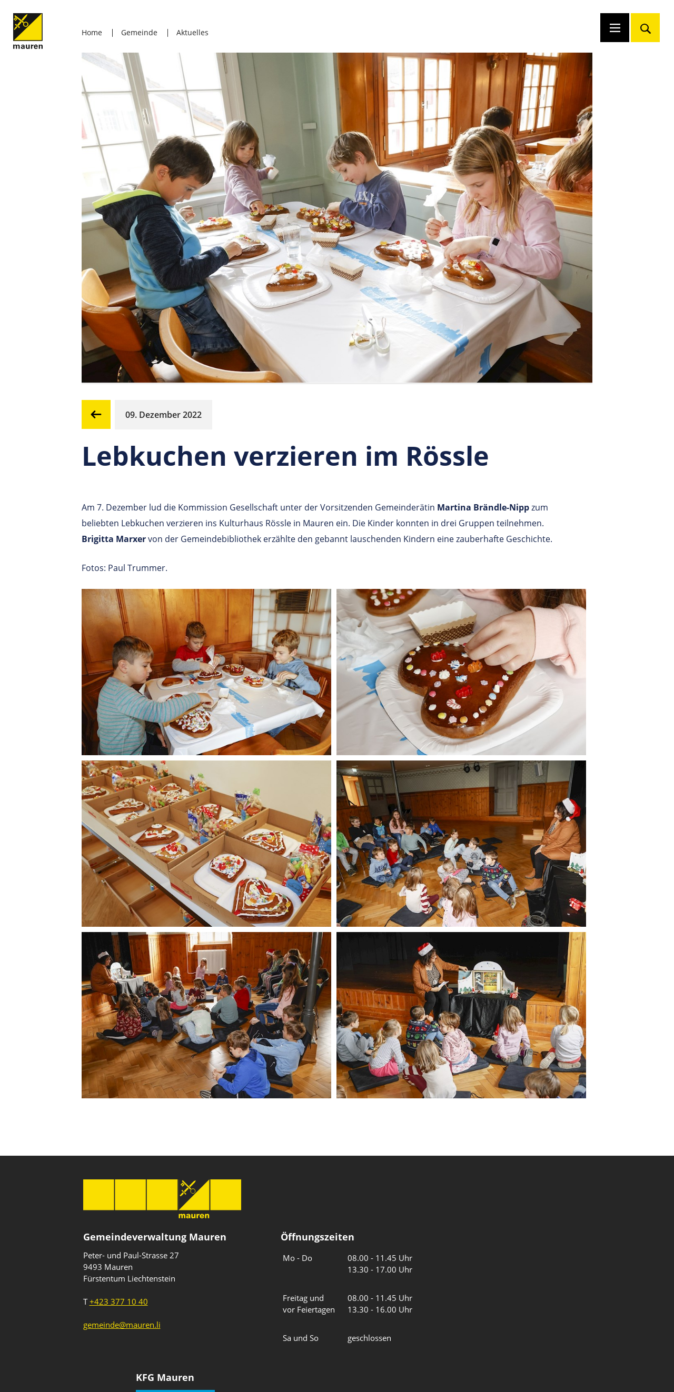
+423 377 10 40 (119, 1301)
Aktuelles (192, 32)
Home (92, 32)
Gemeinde (139, 32)
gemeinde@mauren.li (122, 1324)
